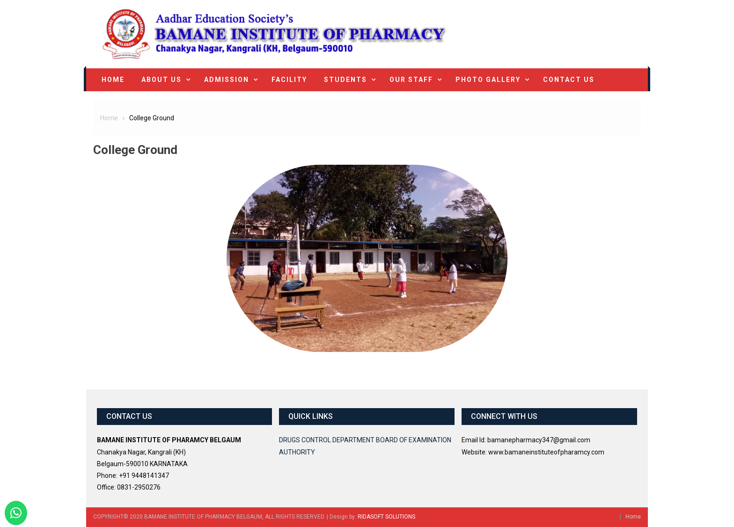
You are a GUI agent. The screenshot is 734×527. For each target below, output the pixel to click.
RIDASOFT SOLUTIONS (386, 516)
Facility (289, 79)
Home (113, 79)
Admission (226, 79)
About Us (161, 79)
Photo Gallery (488, 79)
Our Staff (411, 79)
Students (345, 79)
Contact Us (569, 79)
